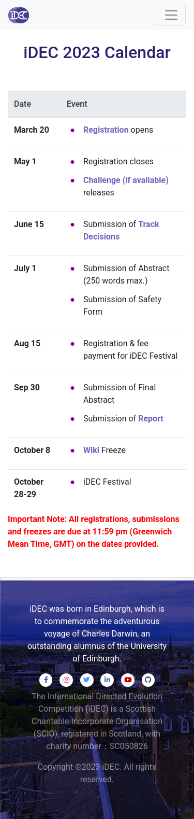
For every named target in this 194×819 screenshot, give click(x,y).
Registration (106, 130)
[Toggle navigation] (171, 15)
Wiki (91, 450)
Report (150, 418)
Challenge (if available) (126, 180)
